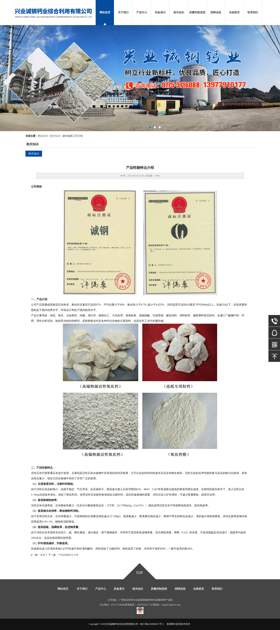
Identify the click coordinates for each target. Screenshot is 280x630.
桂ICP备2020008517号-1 (152, 624)
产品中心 (141, 12)
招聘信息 (215, 12)
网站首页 (105, 12)
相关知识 (178, 12)
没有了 (44, 554)
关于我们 (123, 12)
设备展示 (160, 12)
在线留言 (234, 12)
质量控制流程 (197, 12)
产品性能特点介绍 (68, 554)
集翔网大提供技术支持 (178, 624)
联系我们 (252, 12)
